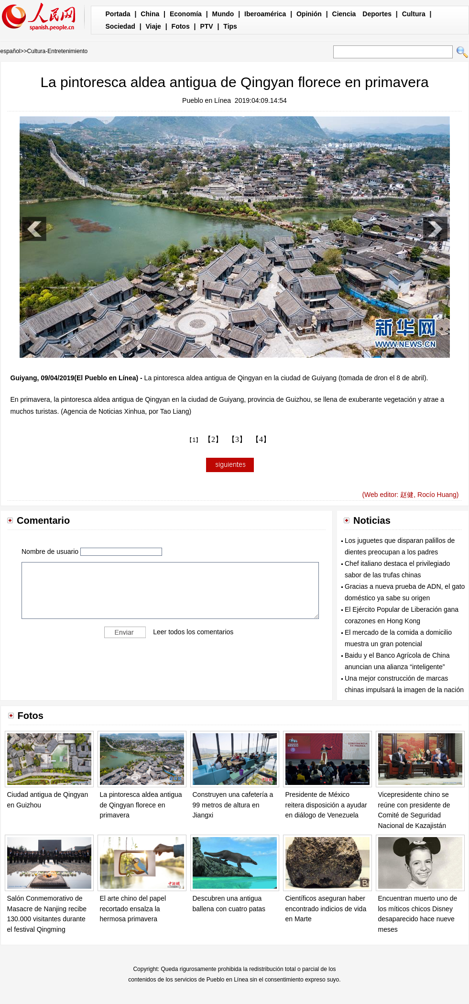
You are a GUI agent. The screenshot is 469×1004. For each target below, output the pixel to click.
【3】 (237, 439)
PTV (206, 26)
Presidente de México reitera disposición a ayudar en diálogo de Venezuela (326, 805)
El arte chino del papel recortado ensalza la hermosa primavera (133, 908)
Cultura (413, 14)
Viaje (153, 26)
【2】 (213, 439)
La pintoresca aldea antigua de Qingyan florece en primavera (141, 805)
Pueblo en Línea (206, 100)
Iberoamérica (265, 14)
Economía (186, 14)
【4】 (261, 439)
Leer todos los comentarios (193, 632)
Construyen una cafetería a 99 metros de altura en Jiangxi (233, 805)
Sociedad (120, 26)
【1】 (193, 440)
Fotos (181, 26)
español (10, 51)
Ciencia (344, 14)
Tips (230, 26)
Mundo (223, 14)
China (150, 14)
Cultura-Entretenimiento (57, 51)
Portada (118, 14)
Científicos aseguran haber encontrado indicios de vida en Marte (326, 908)
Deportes (377, 14)
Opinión (309, 14)
